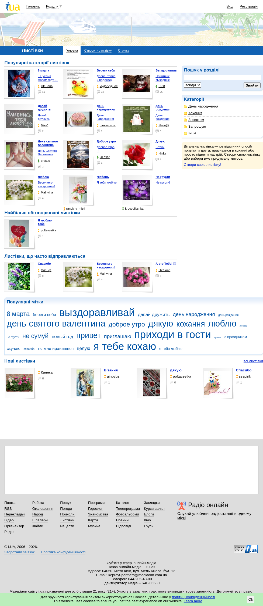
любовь (243, 326)
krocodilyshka (132, 208)
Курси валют (154, 509)
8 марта (18, 313)
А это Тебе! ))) (165, 263)
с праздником (235, 337)
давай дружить (154, 314)
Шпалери (40, 520)
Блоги (149, 514)
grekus (44, 161)
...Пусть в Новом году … (48, 77)
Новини (122, 520)
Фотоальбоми (127, 514)
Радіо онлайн (208, 504)
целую (83, 348)
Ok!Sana (45, 86)
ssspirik (243, 376)
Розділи (52, 6)
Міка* (43, 125)
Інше (190, 133)
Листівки (67, 520)
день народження (194, 314)
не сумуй (35, 335)
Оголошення (42, 509)
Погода (66, 509)
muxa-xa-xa (106, 125)
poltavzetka (47, 230)
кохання (190, 324)
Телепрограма (128, 509)
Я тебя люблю (107, 182)
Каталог (122, 503)
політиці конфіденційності (193, 597)
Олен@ (44, 270)
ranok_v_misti (74, 208)
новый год (62, 336)
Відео (9, 520)
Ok (250, 599)
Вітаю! (159, 147)
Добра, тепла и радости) (106, 77)
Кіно (147, 520)
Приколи (67, 514)
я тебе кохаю (125, 346)
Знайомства (98, 514)
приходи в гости (172, 334)
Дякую (176, 370)
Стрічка (123, 50)
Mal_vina (45, 192)
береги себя (44, 314)
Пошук (65, 503)
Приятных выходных (162, 77)
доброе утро (127, 324)
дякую (160, 323)
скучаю (13, 348)
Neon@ (162, 125)
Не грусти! (162, 182)
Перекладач (14, 514)
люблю (222, 323)
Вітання (111, 370)
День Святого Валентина (47, 152)
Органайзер (14, 526)
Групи (148, 526)
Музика (94, 526)
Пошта (9, 503)
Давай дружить (43, 117)
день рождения (228, 315)
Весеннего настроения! (46, 184)
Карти (93, 520)
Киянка (45, 372)
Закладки (152, 503)
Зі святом (194, 120)
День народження (201, 106)
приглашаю (117, 336)
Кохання (193, 113)
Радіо (8, 532)
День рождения (162, 117)
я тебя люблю (170, 349)
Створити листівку (98, 50)
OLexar (103, 157)
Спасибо (44, 263)
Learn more (193, 601)
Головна (33, 6)
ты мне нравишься (56, 348)
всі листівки (253, 361)
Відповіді (123, 526)
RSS (8, 509)
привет (88, 335)
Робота (38, 503)
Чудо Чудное (107, 86)
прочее (217, 337)
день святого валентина (56, 323)
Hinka (160, 153)
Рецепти (67, 526)
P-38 (160, 86)
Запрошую (195, 126)
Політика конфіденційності (63, 552)
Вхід (230, 6)
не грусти (13, 337)
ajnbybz (111, 376)
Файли (37, 526)
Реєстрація (249, 6)
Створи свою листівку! (202, 165)
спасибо (28, 348)
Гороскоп (95, 509)
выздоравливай (96, 312)
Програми (96, 503)
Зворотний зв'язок (19, 552)
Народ (37, 514)
